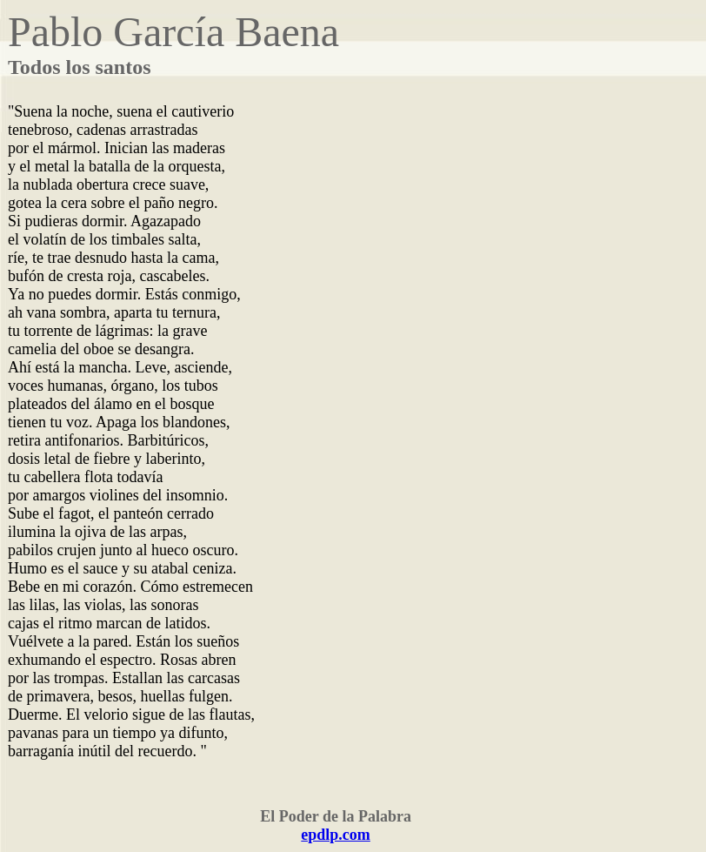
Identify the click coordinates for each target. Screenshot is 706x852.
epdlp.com (335, 834)
